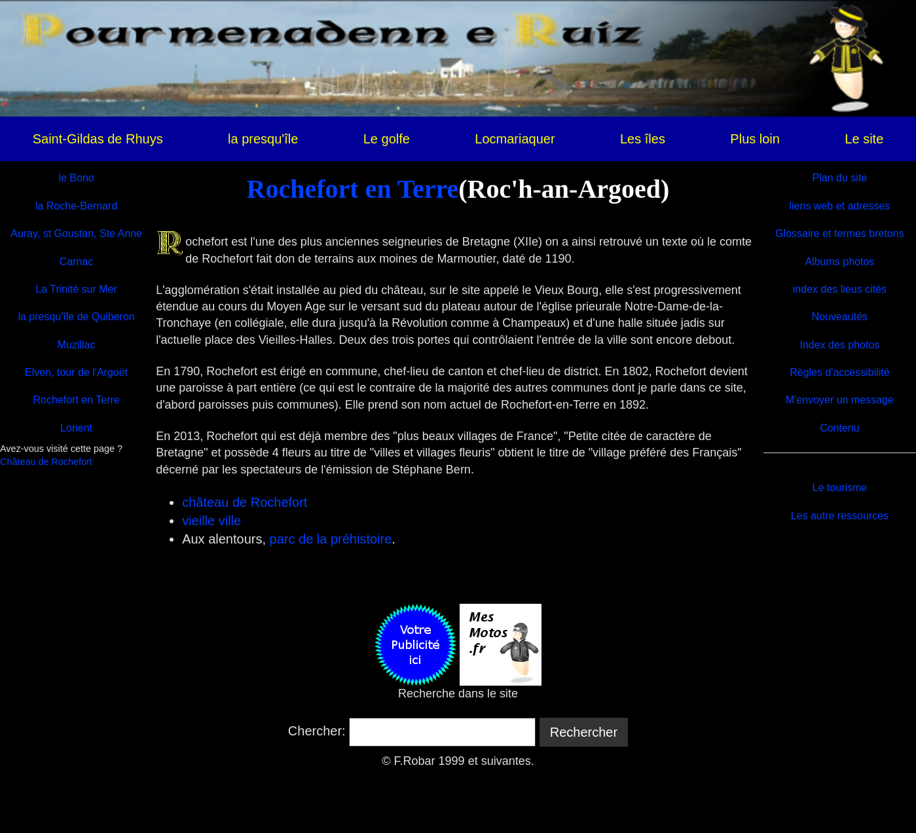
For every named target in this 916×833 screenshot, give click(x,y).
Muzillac (77, 344)
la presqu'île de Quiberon (76, 316)
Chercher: (317, 731)
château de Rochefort (244, 502)
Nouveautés (840, 316)
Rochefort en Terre (353, 189)
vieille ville (211, 520)
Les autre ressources (840, 515)
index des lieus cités (840, 289)
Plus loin (755, 139)
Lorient (76, 428)
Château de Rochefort (46, 461)
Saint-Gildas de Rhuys (98, 139)
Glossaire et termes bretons (839, 233)
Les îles (642, 139)
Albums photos (839, 261)
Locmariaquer (515, 139)
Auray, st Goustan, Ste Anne (76, 233)
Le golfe (386, 139)
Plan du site (840, 177)
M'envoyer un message (840, 399)
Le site (864, 139)
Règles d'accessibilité (839, 372)
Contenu (840, 428)
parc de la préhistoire (331, 539)
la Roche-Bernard (76, 206)
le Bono (76, 177)
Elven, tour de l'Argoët (76, 372)
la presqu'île (263, 139)
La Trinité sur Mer (76, 289)
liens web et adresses (839, 206)
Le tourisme (840, 487)
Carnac (77, 261)
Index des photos (839, 344)
